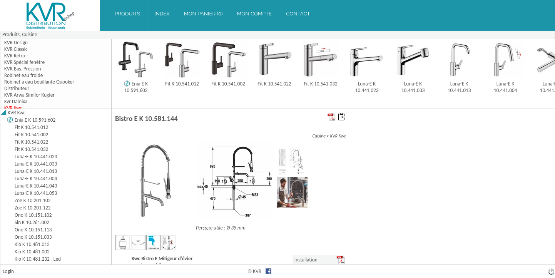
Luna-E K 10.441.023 (367, 87)
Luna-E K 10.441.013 (459, 87)
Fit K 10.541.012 (182, 83)
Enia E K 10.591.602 (136, 87)
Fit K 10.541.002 (228, 83)
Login (8, 271)
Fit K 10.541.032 (320, 83)
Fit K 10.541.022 (274, 83)
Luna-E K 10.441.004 (505, 87)
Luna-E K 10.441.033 (413, 87)
